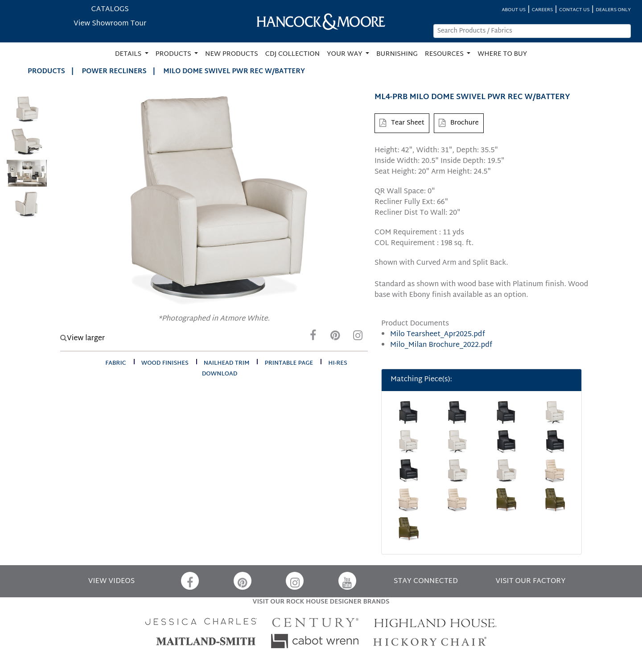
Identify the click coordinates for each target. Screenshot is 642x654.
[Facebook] (313, 337)
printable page (288, 363)
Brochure (459, 123)
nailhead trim (227, 363)
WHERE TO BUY (502, 54)
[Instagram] (357, 337)
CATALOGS (110, 9)
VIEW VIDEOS (111, 581)
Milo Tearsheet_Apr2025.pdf (437, 334)
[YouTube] (347, 581)
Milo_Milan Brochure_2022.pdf (441, 345)
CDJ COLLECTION (292, 54)
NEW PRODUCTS (231, 54)
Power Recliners (114, 72)
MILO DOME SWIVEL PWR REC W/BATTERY (234, 72)
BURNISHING (397, 54)
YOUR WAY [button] (345, 54)
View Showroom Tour (110, 23)
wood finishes (165, 363)
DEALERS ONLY (613, 10)
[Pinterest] (335, 337)
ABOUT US (514, 10)
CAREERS (542, 10)
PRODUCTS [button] (174, 54)
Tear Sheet (401, 123)
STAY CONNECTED (426, 581)
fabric (115, 363)
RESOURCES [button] (445, 54)
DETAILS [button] (129, 54)
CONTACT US (574, 10)
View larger (82, 338)
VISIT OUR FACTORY (530, 581)
